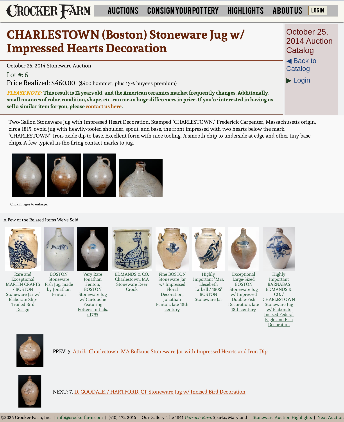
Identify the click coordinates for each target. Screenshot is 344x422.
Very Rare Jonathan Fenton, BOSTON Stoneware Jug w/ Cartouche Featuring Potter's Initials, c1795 (93, 294)
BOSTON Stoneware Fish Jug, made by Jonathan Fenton (59, 284)
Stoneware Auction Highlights (282, 417)
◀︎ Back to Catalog (301, 64)
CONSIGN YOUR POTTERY (183, 10)
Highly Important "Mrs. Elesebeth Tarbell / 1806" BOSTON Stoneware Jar (208, 287)
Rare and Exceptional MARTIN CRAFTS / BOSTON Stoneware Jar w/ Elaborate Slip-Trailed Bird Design (23, 292)
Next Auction (330, 417)
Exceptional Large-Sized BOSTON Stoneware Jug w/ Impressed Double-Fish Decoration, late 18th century (243, 292)
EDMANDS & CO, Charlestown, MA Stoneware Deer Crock (132, 282)
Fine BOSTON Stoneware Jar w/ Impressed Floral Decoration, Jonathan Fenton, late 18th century (172, 292)
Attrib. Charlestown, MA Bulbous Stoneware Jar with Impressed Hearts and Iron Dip (170, 351)
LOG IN (317, 9)
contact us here (104, 106)
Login (301, 80)
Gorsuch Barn (198, 417)
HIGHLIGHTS (246, 10)
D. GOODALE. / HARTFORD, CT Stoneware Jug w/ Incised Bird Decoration (159, 392)
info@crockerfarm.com (80, 417)
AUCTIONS (123, 10)
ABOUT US (287, 10)
